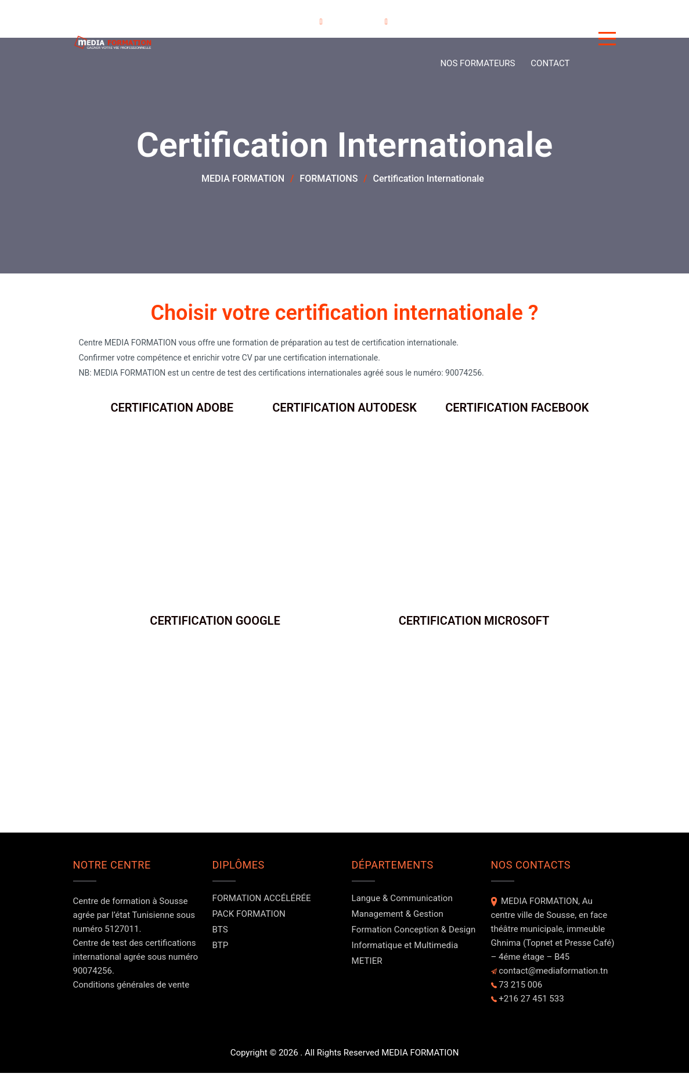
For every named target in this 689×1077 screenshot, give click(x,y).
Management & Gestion (397, 918)
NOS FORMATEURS (477, 63)
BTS (220, 933)
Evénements (526, 21)
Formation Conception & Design (414, 933)
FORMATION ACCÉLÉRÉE (261, 902)
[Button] (607, 40)
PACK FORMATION (249, 918)
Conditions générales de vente (131, 989)
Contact (550, 63)
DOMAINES (360, 21)
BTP (220, 949)
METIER (367, 965)
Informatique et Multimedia (405, 949)
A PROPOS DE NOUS (443, 21)
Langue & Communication (402, 902)
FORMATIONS (290, 21)
